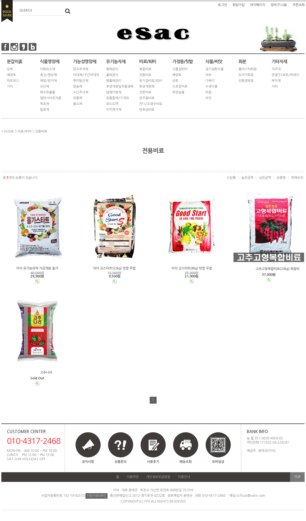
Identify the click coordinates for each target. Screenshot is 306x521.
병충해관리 (113, 80)
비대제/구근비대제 (86, 75)
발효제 (44, 109)
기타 (10, 86)
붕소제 (77, 104)
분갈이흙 (14, 62)
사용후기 (153, 461)
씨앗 (208, 98)
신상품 (231, 177)
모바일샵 (218, 450)
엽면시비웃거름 (50, 98)
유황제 (77, 98)
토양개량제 (146, 86)
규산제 (44, 86)
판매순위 (297, 177)
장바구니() (279, 5)
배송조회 (185, 461)
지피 (275, 86)
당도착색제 (80, 69)
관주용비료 (146, 98)
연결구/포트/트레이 (285, 75)
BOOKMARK (7, 11)
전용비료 (145, 75)
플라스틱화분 (247, 69)
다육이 (209, 80)
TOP (297, 477)
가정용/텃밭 (182, 62)
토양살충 (178, 92)
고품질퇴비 (179, 69)
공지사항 (88, 461)
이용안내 (184, 477)
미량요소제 (47, 69)
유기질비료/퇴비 (150, 80)
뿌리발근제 (80, 80)
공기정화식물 (214, 69)
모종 (208, 92)
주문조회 (298, 5)
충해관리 (112, 75)
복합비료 (145, 69)
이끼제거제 (113, 109)
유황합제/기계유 (117, 98)
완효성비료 (146, 109)
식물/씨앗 (213, 62)
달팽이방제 (113, 92)
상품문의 (120, 461)
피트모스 (13, 80)
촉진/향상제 (48, 75)
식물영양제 (49, 62)
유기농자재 (115, 62)
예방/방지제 (48, 80)
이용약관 (133, 477)
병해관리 (112, 69)
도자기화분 (246, 75)
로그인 (222, 5)
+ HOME (7, 131)
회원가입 (238, 5)
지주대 (276, 69)
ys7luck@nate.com (250, 495)
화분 (242, 62)
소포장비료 (179, 86)
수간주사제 (80, 92)
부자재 (276, 80)
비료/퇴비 (147, 62)
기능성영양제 (84, 62)
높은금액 (247, 177)
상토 (10, 69)
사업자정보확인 (96, 495)
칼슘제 (77, 86)
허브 (208, 75)
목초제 (44, 104)
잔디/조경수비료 (150, 104)
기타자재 (279, 62)
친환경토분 (246, 80)
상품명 (281, 177)
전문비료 (145, 92)
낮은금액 (265, 177)
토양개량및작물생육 (119, 86)
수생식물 (211, 86)
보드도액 (112, 104)
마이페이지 (257, 5)
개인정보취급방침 (158, 477)
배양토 (11, 75)
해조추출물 (47, 92)
